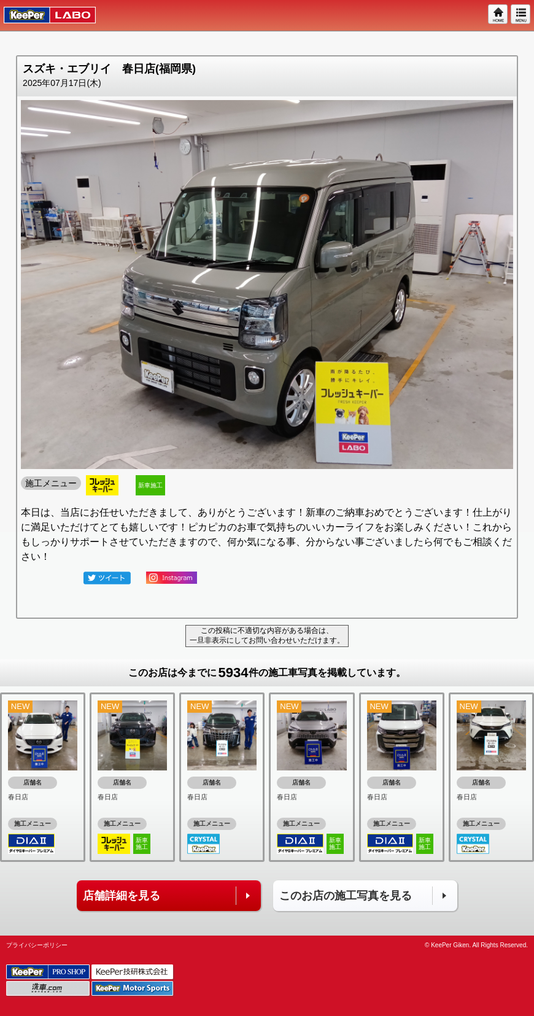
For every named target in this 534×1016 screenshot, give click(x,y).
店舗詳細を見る (121, 896)
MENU (521, 15)
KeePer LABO (44, 15)
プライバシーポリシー (37, 945)
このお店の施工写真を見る (345, 896)
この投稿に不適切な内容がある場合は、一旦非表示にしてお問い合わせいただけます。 (267, 635)
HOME (498, 15)
